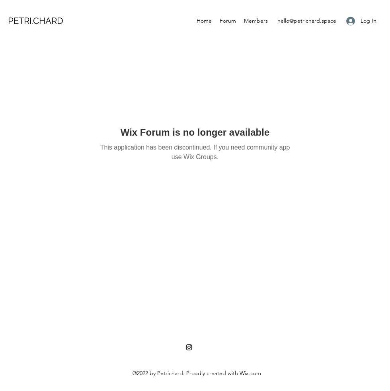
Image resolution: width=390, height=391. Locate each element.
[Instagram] (189, 347)
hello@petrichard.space (306, 20)
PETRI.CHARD (35, 21)
